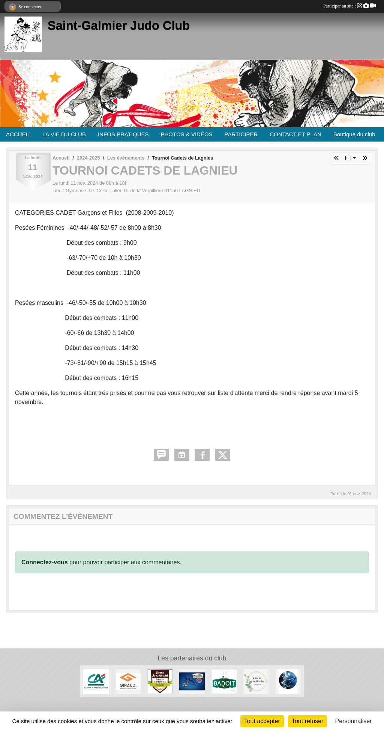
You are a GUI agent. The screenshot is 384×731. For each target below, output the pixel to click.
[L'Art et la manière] (256, 681)
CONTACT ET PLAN (295, 134)
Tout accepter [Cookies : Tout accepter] (262, 721)
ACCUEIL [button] (18, 134)
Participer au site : (349, 6)
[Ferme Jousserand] (160, 681)
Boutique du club (354, 134)
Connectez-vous (44, 562)
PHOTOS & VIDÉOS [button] (187, 134)
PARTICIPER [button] (241, 134)
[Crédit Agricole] (96, 681)
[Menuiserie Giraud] (128, 681)
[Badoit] (224, 681)
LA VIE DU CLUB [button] (64, 134)
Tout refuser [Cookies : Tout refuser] (307, 721)
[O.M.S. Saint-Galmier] (288, 681)
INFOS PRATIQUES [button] (123, 134)
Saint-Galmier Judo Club (119, 25)
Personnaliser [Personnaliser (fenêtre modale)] (353, 721)
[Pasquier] (192, 681)
